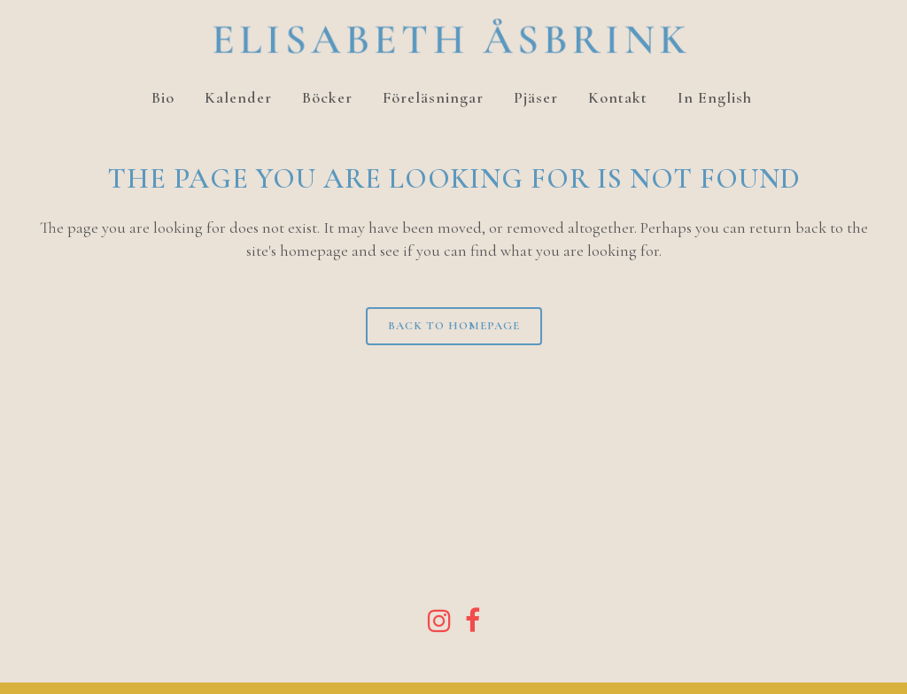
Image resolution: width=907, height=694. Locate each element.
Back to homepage (454, 326)
